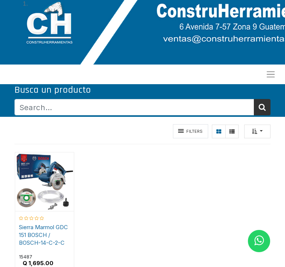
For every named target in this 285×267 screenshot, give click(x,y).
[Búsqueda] (262, 107)
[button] (257, 131)
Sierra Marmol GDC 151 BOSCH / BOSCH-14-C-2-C (43, 235)
